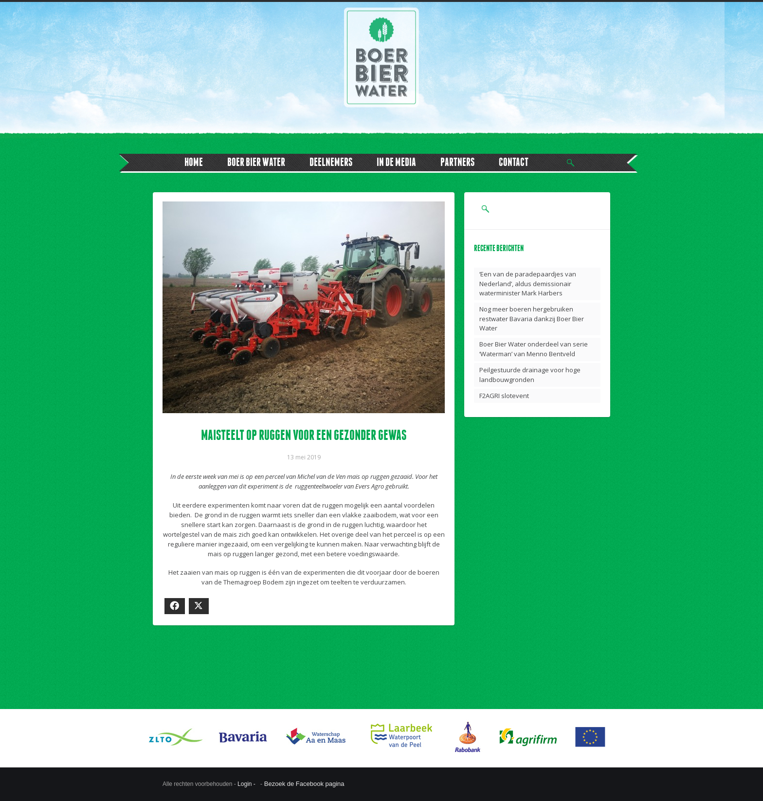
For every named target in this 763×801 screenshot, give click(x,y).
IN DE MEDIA (396, 161)
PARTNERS (457, 161)
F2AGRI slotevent (504, 395)
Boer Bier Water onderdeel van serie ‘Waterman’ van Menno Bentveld (533, 349)
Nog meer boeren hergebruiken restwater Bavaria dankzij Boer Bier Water (531, 318)
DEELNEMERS (330, 161)
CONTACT (513, 161)
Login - (247, 784)
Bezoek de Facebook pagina (304, 783)
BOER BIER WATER (256, 161)
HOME (193, 161)
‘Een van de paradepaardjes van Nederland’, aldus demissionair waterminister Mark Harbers (527, 283)
